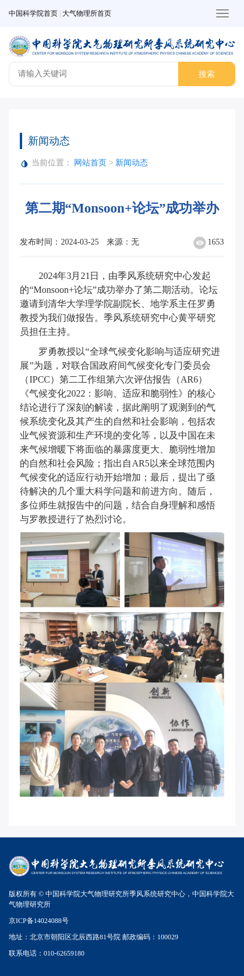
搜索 (207, 74)
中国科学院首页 (33, 13)
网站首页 (90, 162)
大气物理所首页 (86, 13)
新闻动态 (131, 162)
